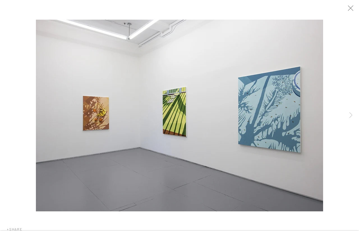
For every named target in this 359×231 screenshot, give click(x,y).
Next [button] (351, 115)
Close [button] (350, 10)
